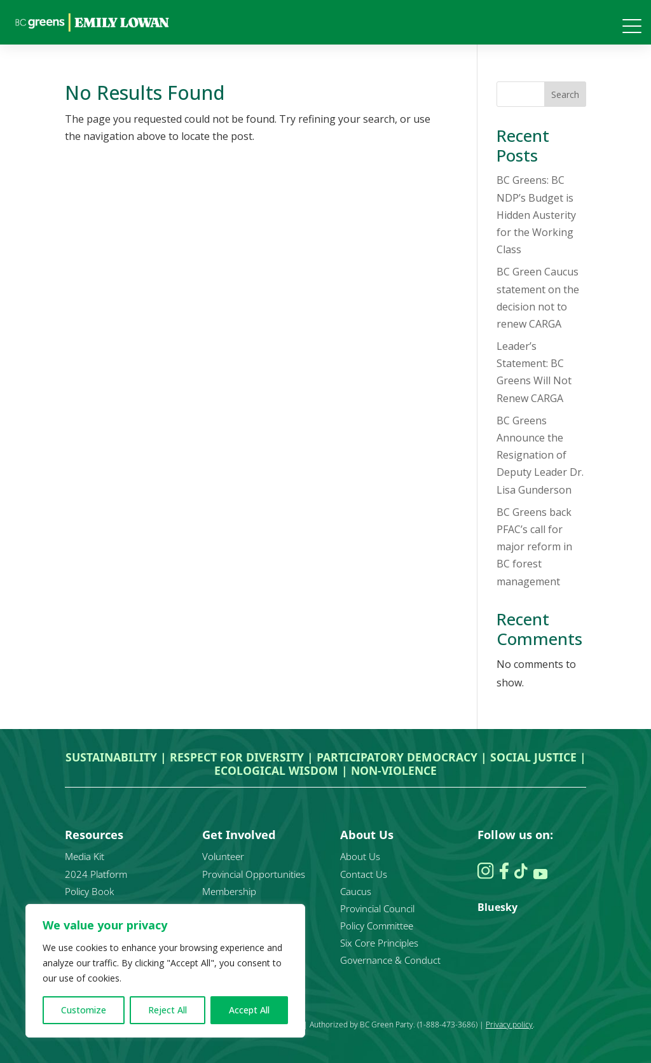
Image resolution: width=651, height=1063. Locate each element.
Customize (83, 1010)
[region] (165, 971)
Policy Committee (376, 925)
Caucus (355, 891)
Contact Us (363, 874)
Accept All (249, 1010)
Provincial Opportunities (253, 874)
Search (565, 94)
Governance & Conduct (390, 960)
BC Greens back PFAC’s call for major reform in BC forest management (534, 546)
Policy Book (89, 891)
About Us (360, 856)
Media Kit (84, 856)
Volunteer (223, 856)
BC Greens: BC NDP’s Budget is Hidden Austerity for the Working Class (536, 214)
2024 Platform (96, 874)
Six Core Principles (379, 942)
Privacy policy (509, 1024)
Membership (229, 891)
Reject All (167, 1010)
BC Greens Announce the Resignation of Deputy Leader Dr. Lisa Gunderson (540, 455)
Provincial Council (377, 908)
